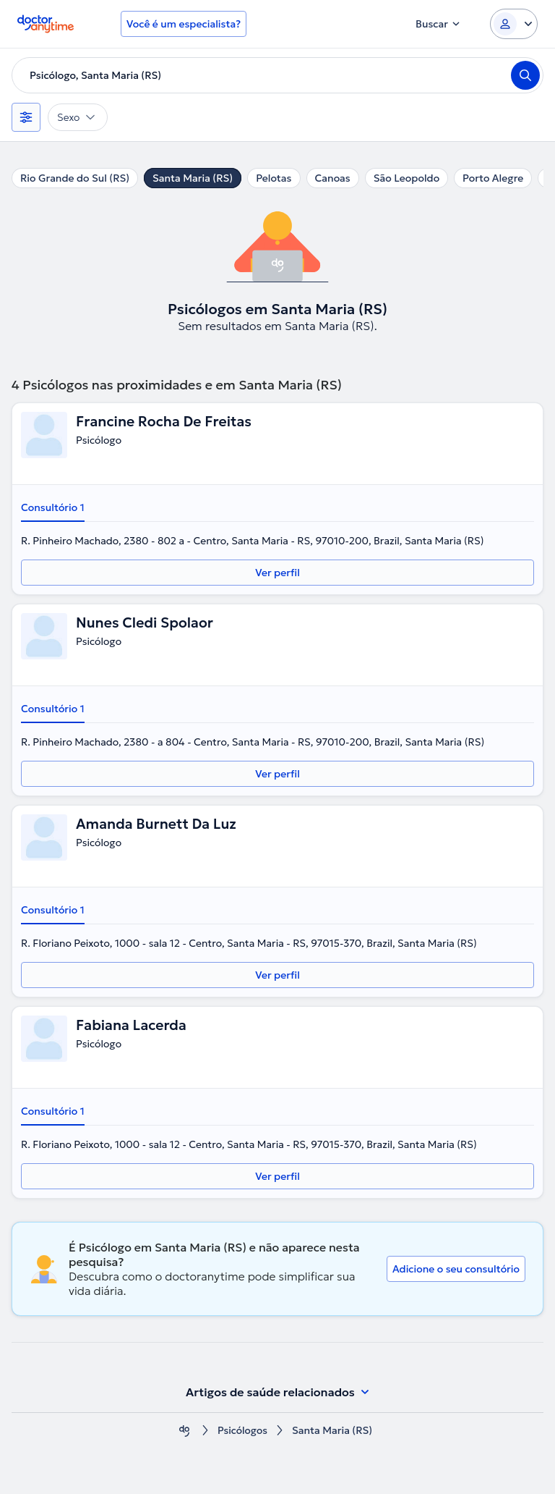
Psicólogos (242, 1431)
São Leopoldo (406, 178)
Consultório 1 (53, 507)
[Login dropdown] (514, 24)
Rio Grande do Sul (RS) (74, 178)
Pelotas (273, 178)
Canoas (332, 178)
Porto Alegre (492, 178)
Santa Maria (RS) (192, 178)
